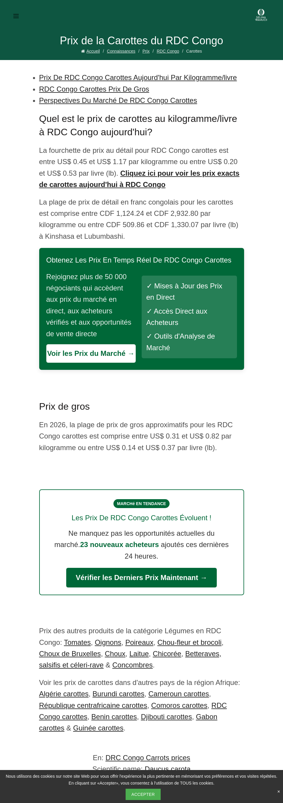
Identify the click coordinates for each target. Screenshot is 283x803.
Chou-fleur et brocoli (189, 642)
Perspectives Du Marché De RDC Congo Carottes (118, 100)
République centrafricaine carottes (93, 705)
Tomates (77, 642)
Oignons (108, 642)
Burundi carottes (119, 694)
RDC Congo (168, 51)
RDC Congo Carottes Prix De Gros (94, 89)
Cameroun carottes (178, 694)
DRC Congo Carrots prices (147, 758)
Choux (115, 654)
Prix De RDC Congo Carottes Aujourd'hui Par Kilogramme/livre (138, 77)
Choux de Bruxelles (70, 654)
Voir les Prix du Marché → (91, 353)
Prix (146, 51)
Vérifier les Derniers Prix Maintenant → (141, 577)
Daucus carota (168, 769)
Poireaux (139, 642)
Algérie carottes (64, 694)
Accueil (93, 51)
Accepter (143, 794)
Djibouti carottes (166, 717)
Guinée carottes (98, 728)
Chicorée (167, 654)
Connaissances (121, 51)
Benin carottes (114, 717)
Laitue (139, 654)
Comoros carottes (179, 705)
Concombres (132, 665)
